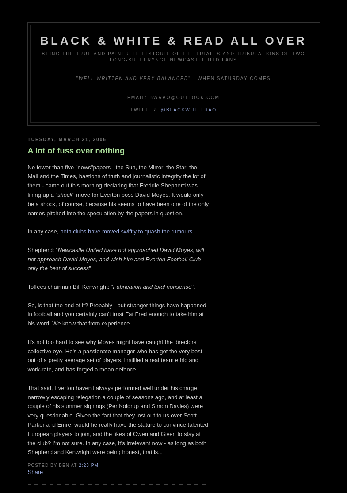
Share (35, 472)
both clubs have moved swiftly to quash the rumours (126, 231)
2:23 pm (89, 465)
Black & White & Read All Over (173, 40)
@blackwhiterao (189, 109)
